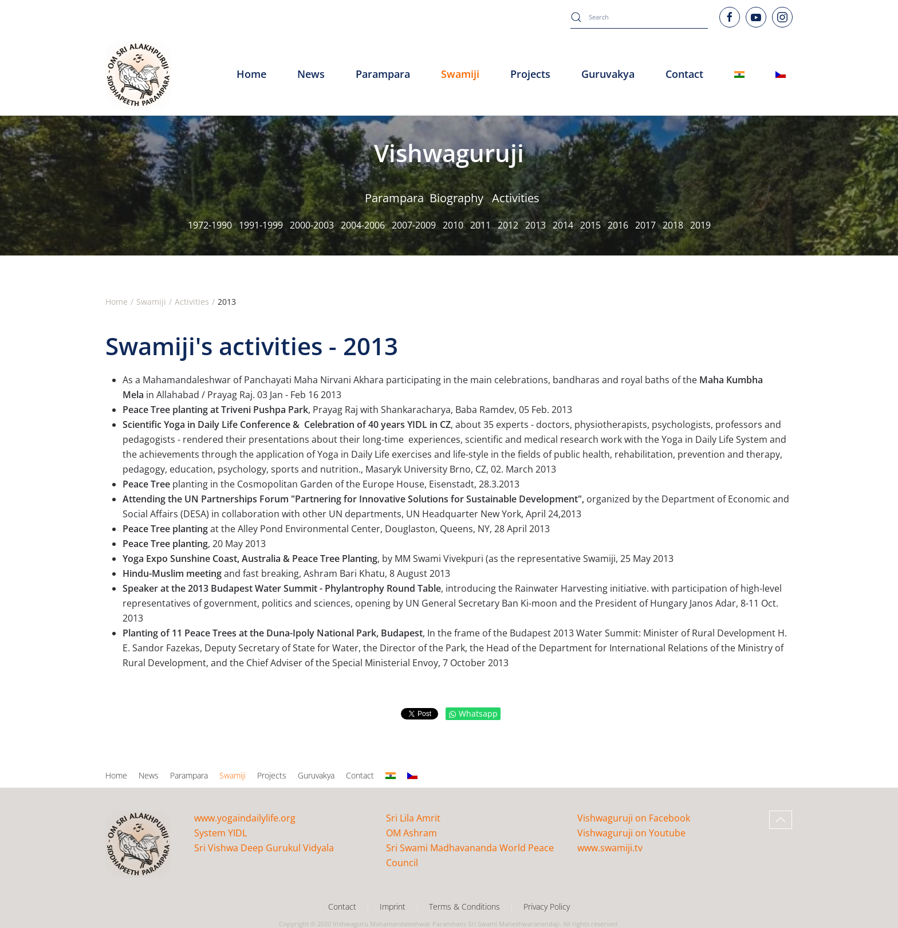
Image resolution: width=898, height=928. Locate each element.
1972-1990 (210, 225)
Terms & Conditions (464, 906)
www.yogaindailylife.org (245, 818)
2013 (535, 225)
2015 (590, 225)
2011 (480, 225)
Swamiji (232, 775)
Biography (456, 198)
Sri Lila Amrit (413, 818)
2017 (645, 225)
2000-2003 (312, 225)
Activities (515, 198)
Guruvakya (608, 74)
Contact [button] (684, 74)
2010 (453, 225)
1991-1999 (261, 225)
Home (251, 74)
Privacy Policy (546, 906)
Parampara (394, 198)
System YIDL (220, 833)
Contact (360, 775)
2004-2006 (363, 225)
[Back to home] (138, 74)
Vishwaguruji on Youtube (631, 833)
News (149, 775)
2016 (618, 225)
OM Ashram (411, 833)
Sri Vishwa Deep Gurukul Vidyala (264, 848)
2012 (508, 225)
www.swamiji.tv (610, 848)
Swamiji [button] (460, 74)
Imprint (392, 906)
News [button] (311, 74)
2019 (700, 225)
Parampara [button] (383, 74)
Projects (530, 74)
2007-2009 (414, 225)
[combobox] (639, 17)
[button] (780, 820)
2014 (563, 225)
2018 (673, 225)
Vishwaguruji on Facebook (633, 818)
